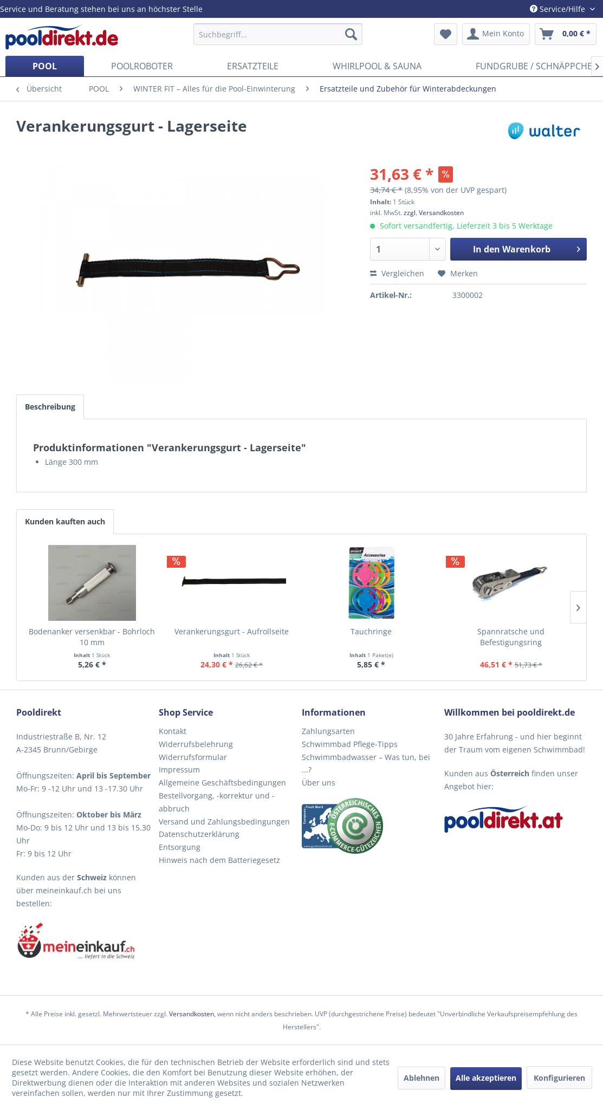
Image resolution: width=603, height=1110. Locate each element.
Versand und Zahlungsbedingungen (224, 821)
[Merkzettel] (445, 34)
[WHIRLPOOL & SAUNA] (377, 66)
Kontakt (172, 731)
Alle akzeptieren (486, 1078)
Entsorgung (179, 847)
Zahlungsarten (328, 731)
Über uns (318, 782)
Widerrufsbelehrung (196, 744)
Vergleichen (397, 273)
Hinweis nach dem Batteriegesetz (219, 860)
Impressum (179, 769)
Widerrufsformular (193, 757)
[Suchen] (351, 34)
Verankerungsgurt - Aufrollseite (231, 631)
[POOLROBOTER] (142, 66)
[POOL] (44, 66)
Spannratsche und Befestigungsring (510, 636)
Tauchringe (371, 631)
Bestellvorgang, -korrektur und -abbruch (217, 802)
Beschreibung (50, 406)
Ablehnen (421, 1078)
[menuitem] (277, 34)
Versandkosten (191, 1013)
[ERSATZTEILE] (253, 66)
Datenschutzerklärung (199, 834)
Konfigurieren (559, 1078)
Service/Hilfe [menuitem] (558, 9)
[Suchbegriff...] (277, 34)
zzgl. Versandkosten (434, 212)
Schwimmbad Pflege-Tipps (350, 744)
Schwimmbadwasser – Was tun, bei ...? (366, 763)
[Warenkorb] (565, 34)
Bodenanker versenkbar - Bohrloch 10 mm (92, 636)
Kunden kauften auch (65, 521)
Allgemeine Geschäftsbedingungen (222, 782)
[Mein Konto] (496, 34)
